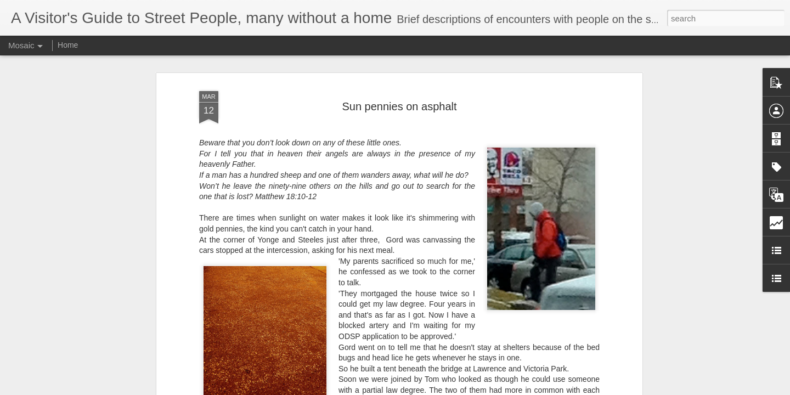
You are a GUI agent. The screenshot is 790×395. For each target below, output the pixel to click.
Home (68, 45)
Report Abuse (461, 389)
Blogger (429, 389)
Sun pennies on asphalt (399, 62)
